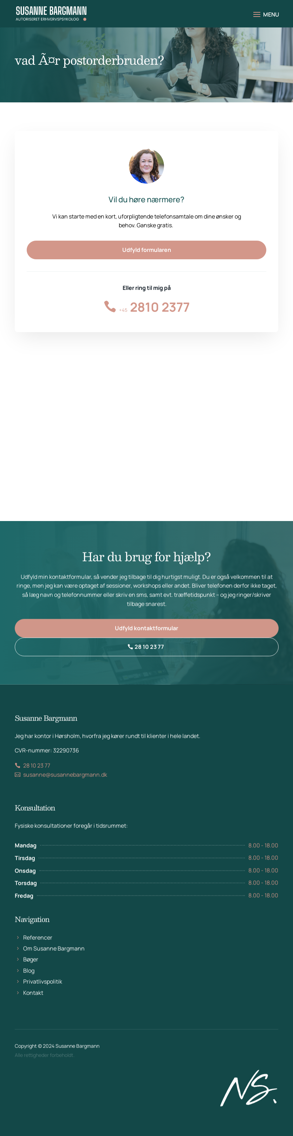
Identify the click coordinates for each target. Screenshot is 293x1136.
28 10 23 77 (149, 652)
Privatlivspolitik (42, 994)
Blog (28, 983)
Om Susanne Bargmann (54, 961)
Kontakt (33, 1005)
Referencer (37, 950)
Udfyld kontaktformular (146, 633)
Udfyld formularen (146, 250)
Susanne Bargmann (77, 1049)
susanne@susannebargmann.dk (65, 788)
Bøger (30, 972)
